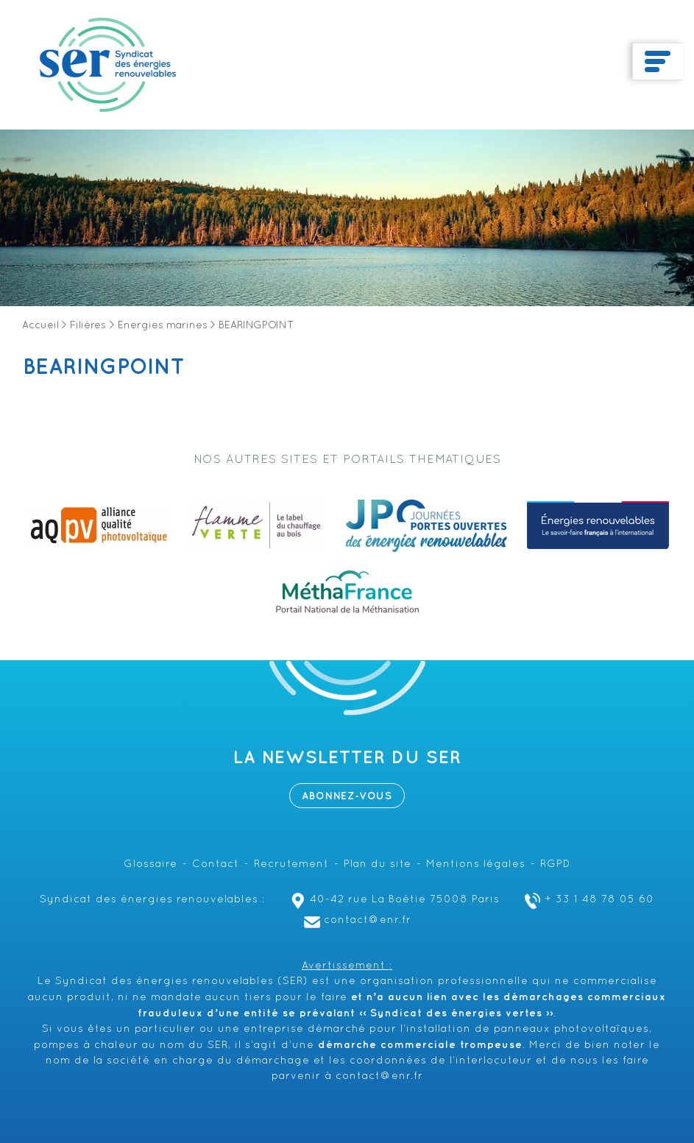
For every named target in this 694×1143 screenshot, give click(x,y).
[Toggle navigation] (657, 62)
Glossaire (150, 864)
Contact (215, 864)
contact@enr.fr (355, 920)
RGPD (555, 864)
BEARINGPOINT (104, 367)
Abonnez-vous (347, 796)
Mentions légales (475, 864)
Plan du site (377, 864)
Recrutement (291, 864)
